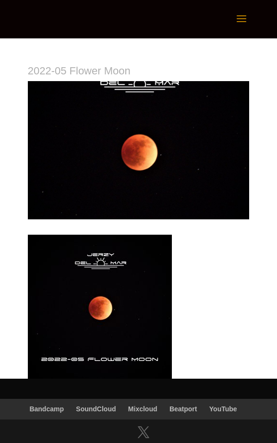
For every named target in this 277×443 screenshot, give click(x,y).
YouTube (223, 409)
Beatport (183, 409)
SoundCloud (96, 409)
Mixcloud (142, 409)
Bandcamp (46, 409)
